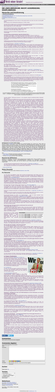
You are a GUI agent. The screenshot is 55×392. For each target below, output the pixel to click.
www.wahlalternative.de (15, 177)
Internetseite (5, 153)
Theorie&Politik (24, 4)
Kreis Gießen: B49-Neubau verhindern (8, 382)
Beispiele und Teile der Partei (8, 16)
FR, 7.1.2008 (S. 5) (19, 314)
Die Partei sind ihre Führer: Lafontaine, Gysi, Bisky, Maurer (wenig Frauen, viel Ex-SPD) (17, 15)
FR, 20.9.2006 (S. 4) (22, 300)
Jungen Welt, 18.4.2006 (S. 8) (19, 257)
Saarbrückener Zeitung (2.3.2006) (32, 249)
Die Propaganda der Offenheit (8, 14)
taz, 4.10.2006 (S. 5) (7, 267)
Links (4, 18)
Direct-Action (2, 4)
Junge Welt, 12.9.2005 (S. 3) (20, 43)
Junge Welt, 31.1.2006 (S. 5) (36, 220)
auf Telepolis (10, 143)
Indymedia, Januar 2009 (24, 170)
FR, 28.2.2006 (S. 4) (20, 240)
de (12, 273)
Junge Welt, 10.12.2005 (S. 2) (37, 190)
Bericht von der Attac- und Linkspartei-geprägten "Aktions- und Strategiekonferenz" (17, 151)
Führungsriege (9, 155)
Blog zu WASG (6, 154)
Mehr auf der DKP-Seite (7, 167)
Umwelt (19, 4)
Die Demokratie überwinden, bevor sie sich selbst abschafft (9, 384)
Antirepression (8, 4)
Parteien (7, 6)
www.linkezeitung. (9, 273)
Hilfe (8, 369)
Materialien (43, 4)
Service (47, 4)
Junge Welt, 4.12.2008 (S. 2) (38, 253)
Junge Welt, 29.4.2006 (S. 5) (20, 305)
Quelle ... (40, 75)
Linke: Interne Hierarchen (14, 6)
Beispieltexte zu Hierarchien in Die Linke (9, 17)
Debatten (29, 4)
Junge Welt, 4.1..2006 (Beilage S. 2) (34, 69)
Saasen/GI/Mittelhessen (36, 4)
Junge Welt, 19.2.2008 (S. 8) (33, 163)
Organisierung (14, 4)
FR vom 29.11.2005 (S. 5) (31, 184)
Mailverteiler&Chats (9, 385)
